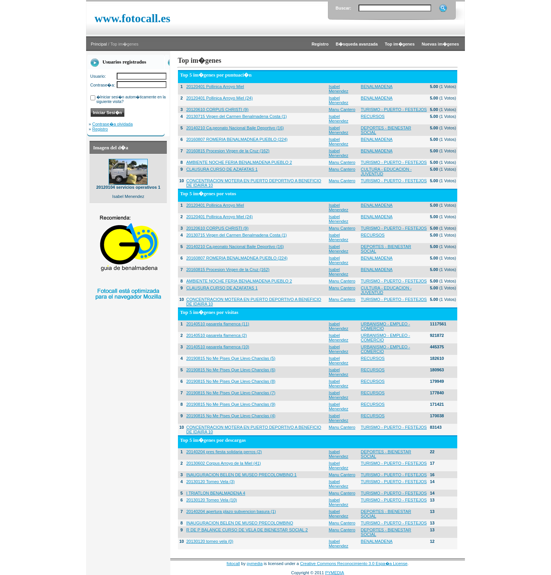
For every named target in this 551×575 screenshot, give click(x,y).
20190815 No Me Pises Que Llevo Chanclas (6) (231, 370)
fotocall (233, 563)
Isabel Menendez (338, 88)
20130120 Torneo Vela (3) (210, 481)
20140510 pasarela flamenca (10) (217, 347)
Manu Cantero (342, 109)
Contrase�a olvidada (112, 124)
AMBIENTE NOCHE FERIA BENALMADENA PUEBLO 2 (239, 162)
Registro (100, 129)
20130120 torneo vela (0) (209, 541)
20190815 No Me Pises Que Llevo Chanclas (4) (231, 415)
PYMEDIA (334, 572)
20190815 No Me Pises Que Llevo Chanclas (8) (231, 381)
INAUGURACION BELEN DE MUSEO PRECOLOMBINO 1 (241, 474)
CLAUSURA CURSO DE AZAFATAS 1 (222, 169)
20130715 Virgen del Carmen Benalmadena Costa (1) (236, 116)
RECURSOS (373, 116)
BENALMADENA (377, 86)
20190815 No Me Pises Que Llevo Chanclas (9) (231, 404)
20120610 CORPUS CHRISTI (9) (217, 109)
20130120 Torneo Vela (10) (211, 500)
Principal (99, 44)
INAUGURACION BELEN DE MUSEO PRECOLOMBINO (239, 523)
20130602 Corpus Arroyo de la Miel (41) (223, 463)
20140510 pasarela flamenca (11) (217, 324)
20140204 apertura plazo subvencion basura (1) (231, 511)
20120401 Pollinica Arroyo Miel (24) (219, 98)
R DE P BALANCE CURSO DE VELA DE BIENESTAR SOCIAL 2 (247, 530)
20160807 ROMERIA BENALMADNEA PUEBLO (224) (237, 139)
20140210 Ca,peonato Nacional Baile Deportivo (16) (235, 128)
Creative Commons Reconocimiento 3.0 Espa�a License (354, 563)
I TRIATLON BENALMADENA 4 (215, 493)
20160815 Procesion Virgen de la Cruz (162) (228, 151)
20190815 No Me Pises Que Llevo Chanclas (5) (231, 358)
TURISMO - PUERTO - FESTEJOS (394, 109)
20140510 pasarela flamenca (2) (216, 335)
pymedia (255, 563)
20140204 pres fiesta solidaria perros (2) (224, 451)
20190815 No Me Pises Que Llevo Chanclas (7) (231, 392)
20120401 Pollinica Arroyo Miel (215, 86)
